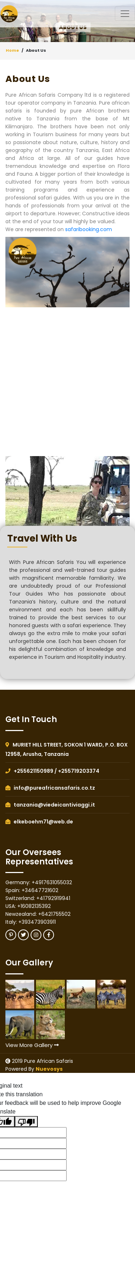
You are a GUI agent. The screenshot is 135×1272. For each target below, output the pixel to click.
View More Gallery (32, 1045)
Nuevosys (49, 1069)
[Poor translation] (26, 1121)
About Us (36, 50)
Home (12, 50)
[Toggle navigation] (125, 13)
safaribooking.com (88, 229)
